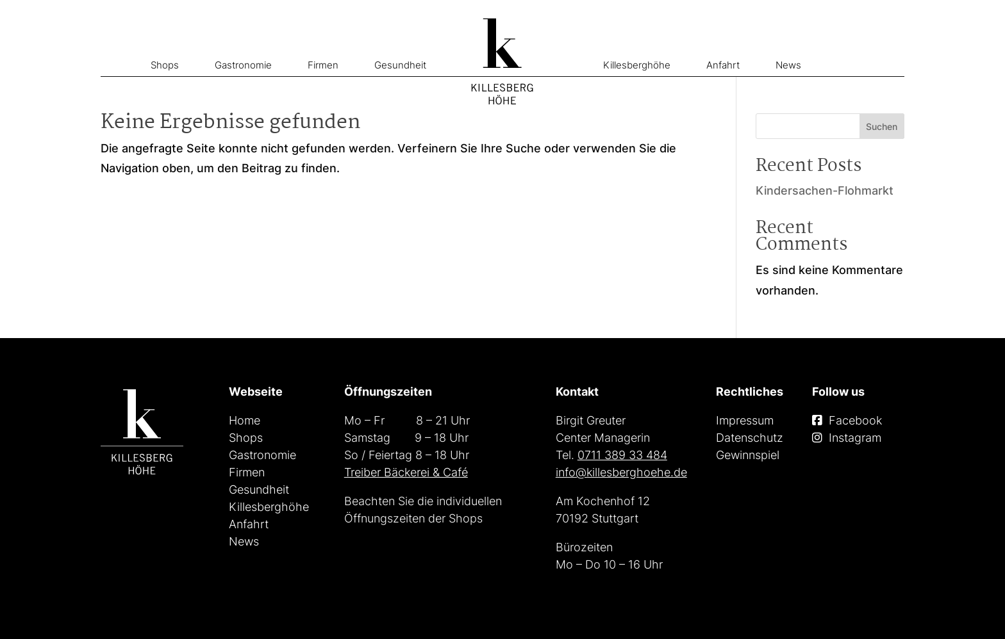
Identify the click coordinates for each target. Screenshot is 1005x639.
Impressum (745, 420)
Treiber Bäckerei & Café (406, 472)
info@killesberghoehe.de (621, 472)
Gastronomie (243, 65)
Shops (165, 65)
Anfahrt (723, 65)
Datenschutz (749, 437)
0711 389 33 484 (622, 455)
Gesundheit (400, 65)
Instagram (855, 437)
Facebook (855, 420)
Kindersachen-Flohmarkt (824, 190)
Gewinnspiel (747, 455)
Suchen (881, 126)
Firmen (323, 65)
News (788, 65)
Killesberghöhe (636, 65)
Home (244, 420)
